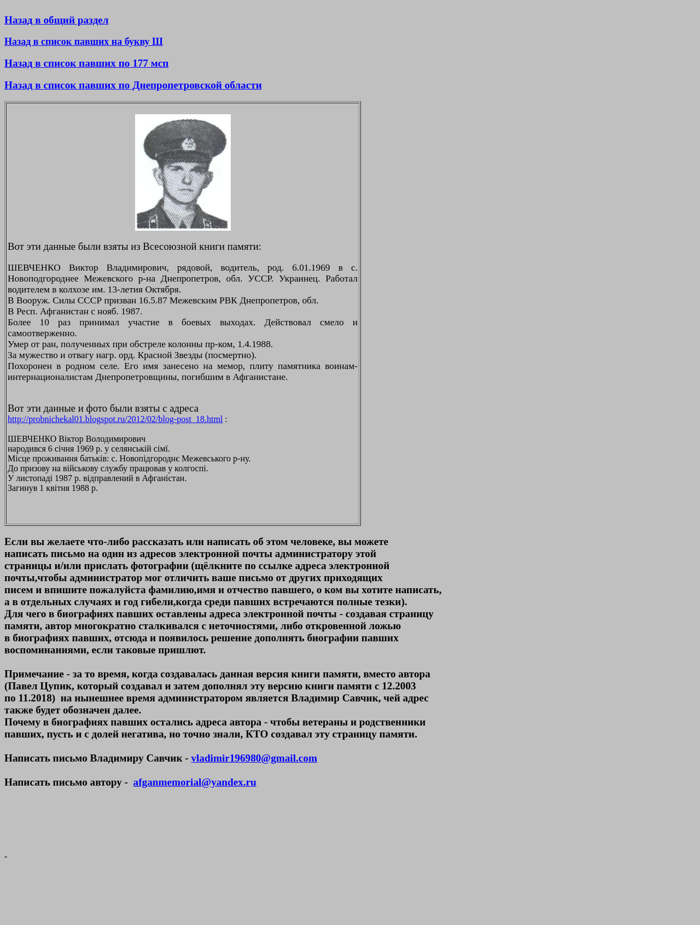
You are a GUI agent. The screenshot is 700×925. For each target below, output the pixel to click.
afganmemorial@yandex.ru (194, 782)
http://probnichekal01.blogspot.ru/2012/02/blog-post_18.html (115, 419)
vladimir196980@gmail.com (254, 758)
